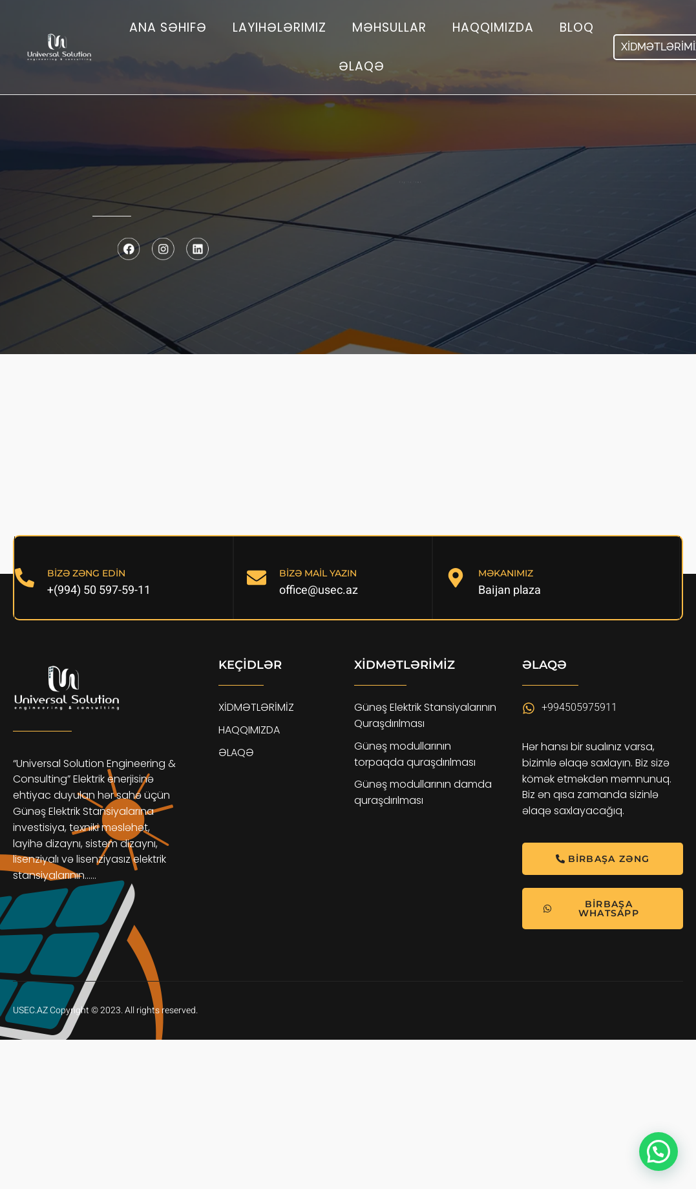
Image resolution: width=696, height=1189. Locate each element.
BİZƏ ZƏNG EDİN (86, 573)
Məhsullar (389, 27)
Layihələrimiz (279, 27)
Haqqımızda (493, 27)
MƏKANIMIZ (505, 573)
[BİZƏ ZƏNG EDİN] (24, 577)
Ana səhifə (168, 27)
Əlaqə (362, 66)
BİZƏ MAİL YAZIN (318, 573)
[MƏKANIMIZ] (455, 577)
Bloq (577, 27)
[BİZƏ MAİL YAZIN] (256, 577)
